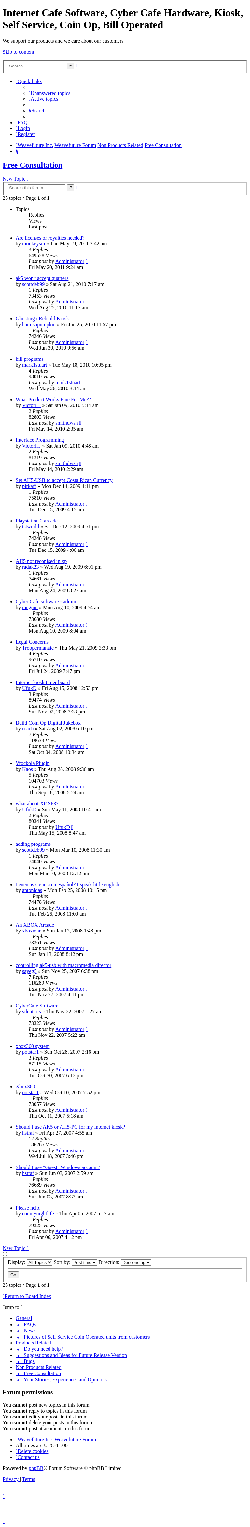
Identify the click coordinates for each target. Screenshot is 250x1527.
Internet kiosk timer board (43, 682)
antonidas (32, 890)
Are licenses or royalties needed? (50, 238)
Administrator (69, 261)
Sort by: (75, 1262)
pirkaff (29, 486)
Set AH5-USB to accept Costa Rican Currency (64, 480)
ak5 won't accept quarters (42, 278)
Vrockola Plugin (32, 763)
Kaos (27, 769)
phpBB (36, 1468)
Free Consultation (32, 165)
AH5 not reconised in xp (41, 561)
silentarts (31, 1011)
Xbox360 (25, 1086)
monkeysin (33, 243)
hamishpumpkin (39, 324)
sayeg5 (29, 971)
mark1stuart (34, 365)
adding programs (33, 844)
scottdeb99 (33, 284)
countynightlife (38, 1213)
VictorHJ (31, 405)
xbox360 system (32, 1046)
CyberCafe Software (37, 1005)
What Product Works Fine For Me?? (53, 399)
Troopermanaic (38, 648)
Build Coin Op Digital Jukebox (48, 723)
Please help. (28, 1208)
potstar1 (30, 1052)
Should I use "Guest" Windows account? (58, 1167)
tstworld (30, 526)
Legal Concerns (32, 642)
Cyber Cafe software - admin (46, 601)
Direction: (124, 1262)
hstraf (28, 1133)
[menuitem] (49, 93)
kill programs (30, 359)
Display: (30, 1262)
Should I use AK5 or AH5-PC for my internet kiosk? (70, 1127)
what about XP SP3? (37, 803)
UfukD (29, 688)
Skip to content (18, 52)
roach (28, 728)
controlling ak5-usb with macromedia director (63, 965)
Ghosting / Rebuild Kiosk (42, 318)
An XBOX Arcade (35, 925)
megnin (30, 607)
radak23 (30, 567)
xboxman (32, 930)
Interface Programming (40, 440)
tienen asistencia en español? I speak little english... (69, 884)
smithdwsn (66, 423)
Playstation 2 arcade (37, 520)
